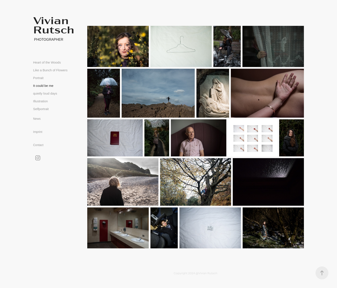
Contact (38, 145)
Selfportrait (41, 109)
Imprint (37, 132)
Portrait (38, 78)
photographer (48, 39)
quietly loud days (45, 93)
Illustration (40, 101)
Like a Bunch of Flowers (50, 70)
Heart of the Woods (47, 62)
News (37, 118)
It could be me (43, 85)
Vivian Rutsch (53, 24)
